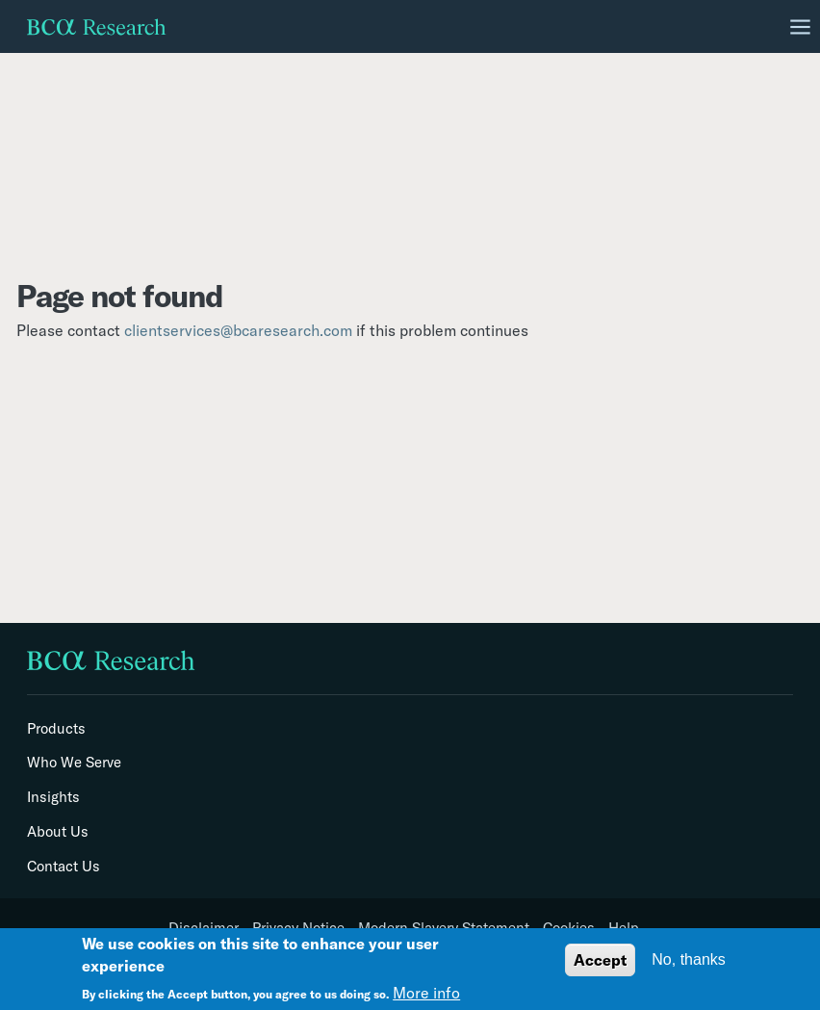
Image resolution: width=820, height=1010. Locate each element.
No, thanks (688, 959)
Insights (53, 797)
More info (426, 992)
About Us (58, 832)
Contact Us (63, 866)
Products (56, 729)
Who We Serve (74, 762)
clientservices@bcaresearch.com (238, 330)
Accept (600, 960)
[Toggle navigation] (801, 27)
